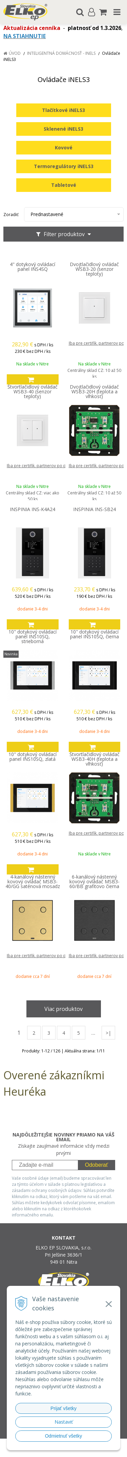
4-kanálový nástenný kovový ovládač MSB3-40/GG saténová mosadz (32, 881)
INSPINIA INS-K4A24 (32, 509)
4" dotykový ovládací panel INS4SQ (32, 267)
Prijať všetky (63, 1408)
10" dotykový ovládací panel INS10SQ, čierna (94, 634)
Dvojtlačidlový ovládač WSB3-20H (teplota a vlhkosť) (94, 391)
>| (108, 1033)
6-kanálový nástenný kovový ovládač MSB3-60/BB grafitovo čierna (94, 881)
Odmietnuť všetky (63, 1436)
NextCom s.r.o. (76, 1450)
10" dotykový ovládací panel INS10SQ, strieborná (32, 636)
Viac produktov (63, 1009)
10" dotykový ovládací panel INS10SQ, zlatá (32, 757)
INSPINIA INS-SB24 (94, 509)
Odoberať (96, 1165)
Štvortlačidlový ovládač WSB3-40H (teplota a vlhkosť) (94, 759)
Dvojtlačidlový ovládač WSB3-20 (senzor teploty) (94, 269)
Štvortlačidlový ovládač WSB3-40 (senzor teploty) (32, 391)
